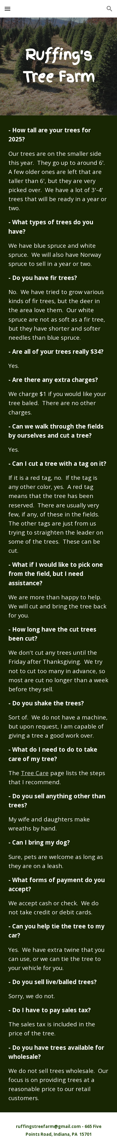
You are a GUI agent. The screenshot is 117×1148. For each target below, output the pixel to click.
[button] (7, 8)
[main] (58, 66)
